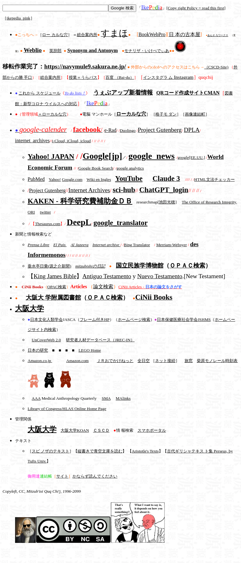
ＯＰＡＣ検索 (187, 265)
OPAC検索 (56, 286)
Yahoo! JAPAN (51, 156)
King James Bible (55, 276)
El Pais (60, 244)
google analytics (130, 168)
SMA (106, 398)
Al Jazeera (79, 244)
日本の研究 (38, 350)
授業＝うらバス (83, 77)
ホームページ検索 (134, 319)
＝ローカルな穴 (52, 114)
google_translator (120, 223)
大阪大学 (29, 308)
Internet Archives (89, 190)
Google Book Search (95, 168)
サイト (62, 476)
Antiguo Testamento (106, 276)
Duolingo (128, 130)
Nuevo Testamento (159, 276)
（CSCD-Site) (216, 67)
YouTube (129, 178)
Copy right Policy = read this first (196, 8)
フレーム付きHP (95, 319)
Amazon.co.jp (40, 360)
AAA (36, 398)
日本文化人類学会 (46, 319)
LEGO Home (89, 350)
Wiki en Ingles (99, 179)
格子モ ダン (166, 114)
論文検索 (103, 286)
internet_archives (32, 140)
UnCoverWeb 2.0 (46, 340)
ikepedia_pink (18, 18)
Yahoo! (55, 179)
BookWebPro (151, 34)
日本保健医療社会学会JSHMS (184, 319)
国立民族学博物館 (139, 265)
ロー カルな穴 (54, 34)
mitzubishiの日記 (90, 266)
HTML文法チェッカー (214, 179)
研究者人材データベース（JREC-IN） (100, 340)
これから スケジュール (39, 93)
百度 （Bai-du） (119, 77)
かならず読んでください (94, 476)
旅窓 (189, 360)
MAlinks (123, 398)
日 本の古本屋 (184, 34)
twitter (45, 212)
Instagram (168, 77)
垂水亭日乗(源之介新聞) (49, 266)
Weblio (33, 50)
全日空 (143, 360)
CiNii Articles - (150, 286)
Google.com (72, 179)
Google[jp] (102, 156)
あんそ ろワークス (217, 35)
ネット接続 (165, 360)
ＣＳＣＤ (101, 430)
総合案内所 (87, 34)
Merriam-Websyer (171, 244)
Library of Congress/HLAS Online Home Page (67, 408)
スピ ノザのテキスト (50, 451)
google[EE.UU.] (191, 157)
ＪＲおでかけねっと (115, 360)
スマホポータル (151, 430)
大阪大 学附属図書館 (53, 297)
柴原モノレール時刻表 (217, 360)
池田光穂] (167, 202)
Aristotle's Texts (145, 451)
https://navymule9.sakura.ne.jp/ (85, 66)
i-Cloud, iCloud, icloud (71, 140)
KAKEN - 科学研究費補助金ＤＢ (80, 201)
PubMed (36, 179)
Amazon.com (77, 360)
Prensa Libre (38, 244)
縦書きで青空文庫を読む (100, 451)
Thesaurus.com (47, 223)
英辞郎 (55, 50)
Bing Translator (137, 244)
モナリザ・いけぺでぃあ (146, 50)
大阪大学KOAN (75, 430)
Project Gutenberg (160, 130)
